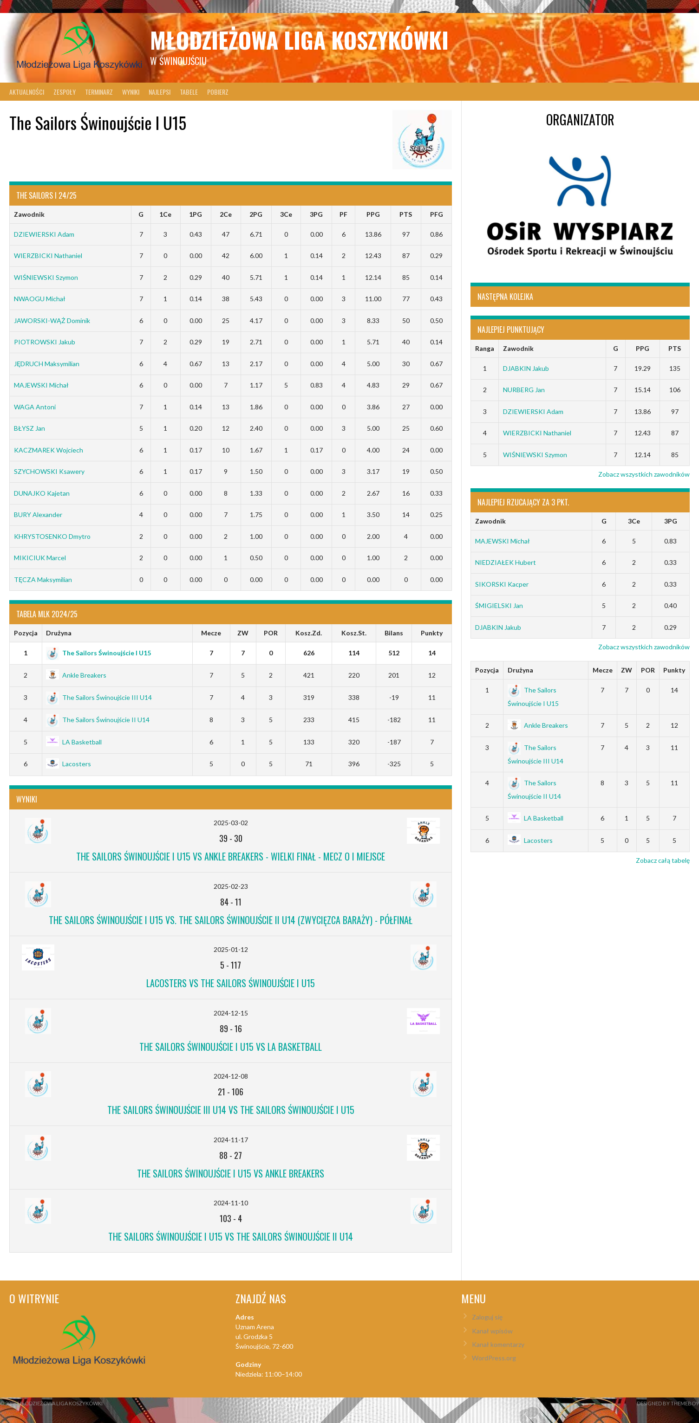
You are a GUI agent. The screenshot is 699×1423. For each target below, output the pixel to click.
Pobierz (218, 92)
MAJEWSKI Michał (41, 385)
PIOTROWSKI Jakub (44, 342)
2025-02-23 (231, 886)
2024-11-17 (231, 1140)
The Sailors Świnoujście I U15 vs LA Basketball (230, 1047)
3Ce (286, 214)
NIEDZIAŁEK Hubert (505, 562)
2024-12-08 (231, 1076)
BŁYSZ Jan (29, 428)
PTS (405, 214)
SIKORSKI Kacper (502, 584)
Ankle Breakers (76, 675)
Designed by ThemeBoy (668, 1403)
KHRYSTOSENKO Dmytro (52, 536)
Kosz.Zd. (308, 633)
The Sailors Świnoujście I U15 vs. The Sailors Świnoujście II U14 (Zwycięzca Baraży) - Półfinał (230, 920)
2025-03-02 (231, 823)
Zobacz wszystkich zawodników (644, 474)
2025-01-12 (231, 949)
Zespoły (64, 92)
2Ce (226, 214)
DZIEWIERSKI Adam (44, 234)
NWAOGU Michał (39, 299)
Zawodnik (29, 214)
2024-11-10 (231, 1203)
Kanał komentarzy (498, 1344)
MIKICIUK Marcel (40, 558)
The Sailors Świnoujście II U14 (98, 720)
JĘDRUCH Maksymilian (46, 364)
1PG (195, 214)
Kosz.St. (353, 633)
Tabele (189, 92)
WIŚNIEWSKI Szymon (46, 277)
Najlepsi (159, 92)
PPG (373, 214)
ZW (242, 633)
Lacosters (68, 764)
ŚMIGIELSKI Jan (499, 605)
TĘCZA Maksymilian (43, 579)
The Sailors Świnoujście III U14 (99, 697)
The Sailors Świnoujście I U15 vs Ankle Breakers (230, 1173)
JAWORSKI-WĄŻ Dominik (52, 320)
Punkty (432, 633)
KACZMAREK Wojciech (48, 450)
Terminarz (99, 92)
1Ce (165, 214)
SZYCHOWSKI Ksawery (49, 471)
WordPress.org (494, 1358)
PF (343, 214)
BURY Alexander (38, 514)
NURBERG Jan (524, 390)
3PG (316, 214)
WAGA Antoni (35, 407)
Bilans (394, 633)
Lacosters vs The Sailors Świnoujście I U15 (230, 983)
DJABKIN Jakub (526, 368)
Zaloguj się (487, 1317)
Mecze (211, 633)
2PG (255, 214)
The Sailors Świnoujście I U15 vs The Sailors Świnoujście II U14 (230, 1236)
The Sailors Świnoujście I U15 (98, 653)
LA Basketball (74, 742)
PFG (436, 214)
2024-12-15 (231, 1013)
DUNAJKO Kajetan (42, 493)
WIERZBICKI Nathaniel (48, 255)
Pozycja (26, 633)
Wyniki (130, 92)
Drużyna (59, 633)
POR (271, 633)
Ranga (484, 348)
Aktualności (26, 92)
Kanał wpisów (492, 1331)
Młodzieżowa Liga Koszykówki (299, 39)
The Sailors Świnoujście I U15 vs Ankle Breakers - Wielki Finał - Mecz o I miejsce (230, 856)
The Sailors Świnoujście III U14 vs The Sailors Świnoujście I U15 (230, 1110)
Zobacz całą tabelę (663, 860)
